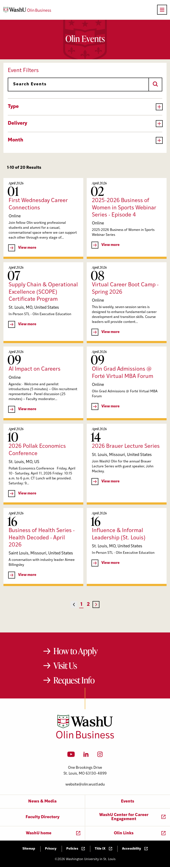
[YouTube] (71, 755)
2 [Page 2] (88, 604)
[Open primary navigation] (162, 9)
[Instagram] (100, 755)
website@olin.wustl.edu (85, 784)
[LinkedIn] (86, 755)
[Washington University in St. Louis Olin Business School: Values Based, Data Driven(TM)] (85, 737)
